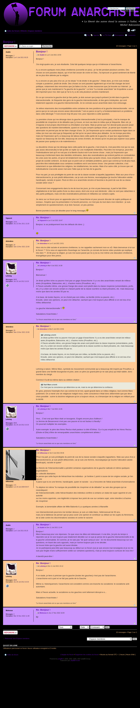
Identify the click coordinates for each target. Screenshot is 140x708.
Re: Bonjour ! (43, 217)
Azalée (42, 55)
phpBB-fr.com (75, 660)
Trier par (81, 627)
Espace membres (35, 31)
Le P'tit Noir (106, 35)
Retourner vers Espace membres (17, 638)
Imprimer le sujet (128, 30)
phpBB (60, 659)
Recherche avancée (128, 11)
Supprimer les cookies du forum (87, 654)
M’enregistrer (119, 35)
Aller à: (83, 639)
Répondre (10, 46)
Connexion (131, 35)
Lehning (43, 265)
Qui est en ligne (10, 645)
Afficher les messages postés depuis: (51, 627)
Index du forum (13, 31)
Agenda (96, 35)
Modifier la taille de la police (133, 30)
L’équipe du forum (66, 654)
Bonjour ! (9, 41)
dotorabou (43, 243)
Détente (24, 31)
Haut (134, 213)
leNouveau (44, 453)
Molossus (43, 613)
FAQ (88, 35)
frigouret (43, 220)
